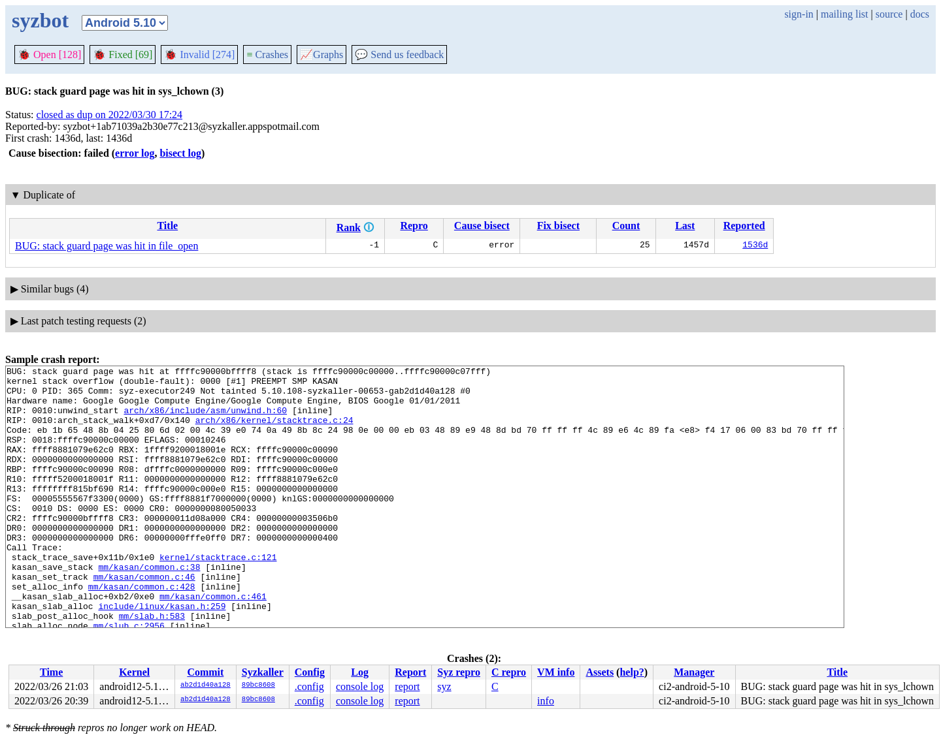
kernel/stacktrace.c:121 (217, 596)
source (889, 14)
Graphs (321, 54)
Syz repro (458, 672)
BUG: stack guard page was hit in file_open (106, 245)
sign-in (798, 14)
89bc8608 (258, 685)
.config (309, 686)
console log (360, 686)
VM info (555, 672)
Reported (744, 225)
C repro (508, 672)
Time (51, 672)
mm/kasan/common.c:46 (144, 619)
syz (444, 686)
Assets (600, 672)
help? (631, 672)
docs (919, 14)
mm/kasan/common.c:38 (149, 608)
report (407, 686)
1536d (755, 246)
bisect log (180, 153)
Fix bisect (558, 225)
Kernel (134, 672)
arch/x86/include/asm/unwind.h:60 (205, 420)
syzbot (40, 20)
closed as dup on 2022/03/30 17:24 (110, 114)
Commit (205, 672)
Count (626, 225)
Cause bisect (482, 225)
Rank (349, 227)
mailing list (844, 14)
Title (167, 225)
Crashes (267, 54)
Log (360, 672)
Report (410, 672)
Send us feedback (399, 54)
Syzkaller (263, 672)
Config (310, 672)
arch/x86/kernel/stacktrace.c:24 (274, 431)
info (545, 700)
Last (685, 225)
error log (134, 153)
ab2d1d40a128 (205, 685)
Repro (413, 225)
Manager (694, 672)
